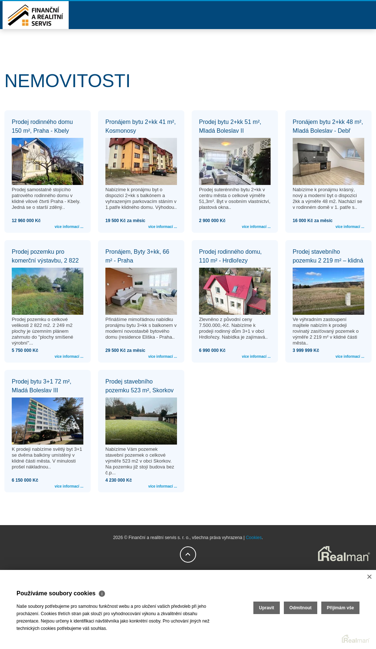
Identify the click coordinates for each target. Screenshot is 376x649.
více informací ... (69, 227)
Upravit (266, 607)
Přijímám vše (340, 607)
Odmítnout (300, 607)
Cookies (253, 537)
